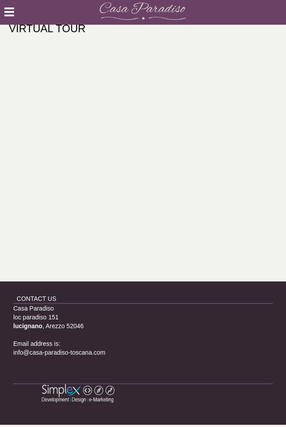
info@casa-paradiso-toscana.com (59, 352)
